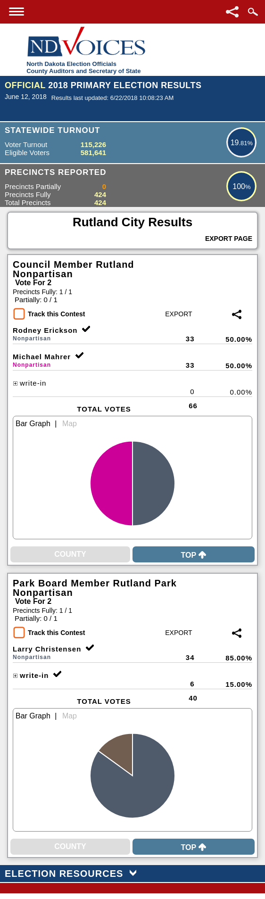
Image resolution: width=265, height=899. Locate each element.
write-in (29, 383)
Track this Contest (56, 314)
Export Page (228, 238)
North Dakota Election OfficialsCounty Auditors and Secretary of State (83, 67)
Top (193, 555)
